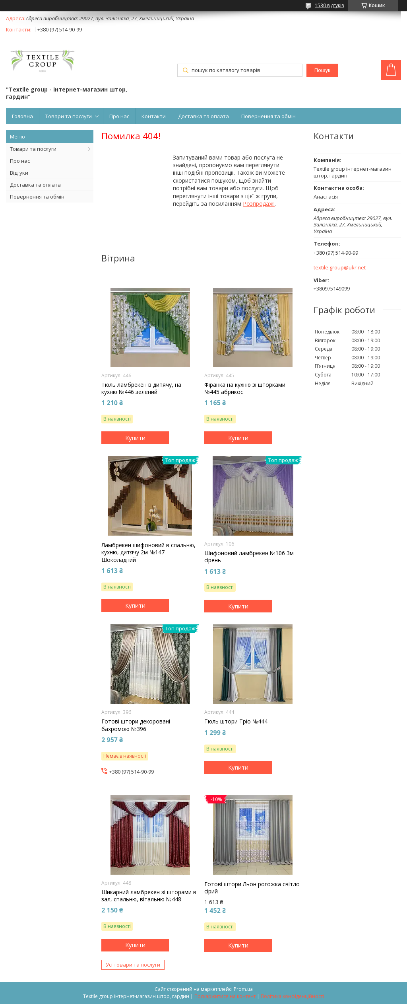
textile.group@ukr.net (340, 267)
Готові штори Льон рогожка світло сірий (252, 888)
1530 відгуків (329, 5)
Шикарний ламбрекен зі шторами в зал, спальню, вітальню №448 (148, 896)
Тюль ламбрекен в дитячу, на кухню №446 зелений (141, 388)
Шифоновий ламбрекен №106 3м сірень (249, 557)
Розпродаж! (259, 203)
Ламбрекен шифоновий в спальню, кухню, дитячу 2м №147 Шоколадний (148, 552)
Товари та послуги (68, 116)
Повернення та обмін (268, 116)
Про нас (119, 116)
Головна (22, 116)
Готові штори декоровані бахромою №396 (135, 725)
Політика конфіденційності (292, 996)
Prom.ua (243, 989)
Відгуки (19, 172)
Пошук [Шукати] (322, 70)
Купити (135, 438)
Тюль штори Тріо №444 (235, 721)
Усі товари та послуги (133, 964)
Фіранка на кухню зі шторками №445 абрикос (244, 388)
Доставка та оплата (203, 116)
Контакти (153, 116)
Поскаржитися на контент (225, 996)
